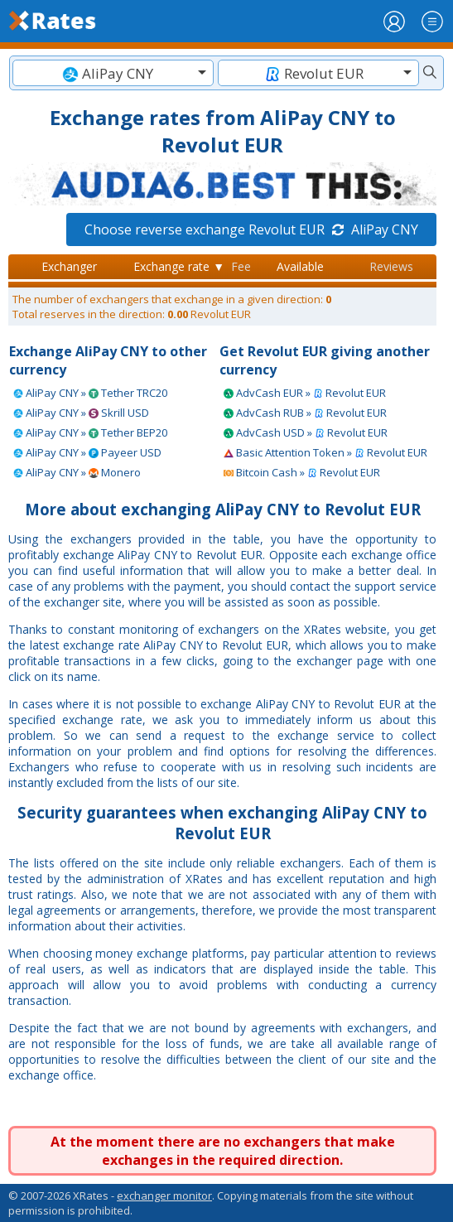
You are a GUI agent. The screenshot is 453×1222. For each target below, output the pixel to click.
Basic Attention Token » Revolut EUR (325, 452)
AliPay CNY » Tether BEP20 (90, 432)
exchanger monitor (164, 1195)
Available (300, 266)
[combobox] (113, 73)
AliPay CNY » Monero (77, 472)
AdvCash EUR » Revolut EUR (305, 392)
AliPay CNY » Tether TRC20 (90, 392)
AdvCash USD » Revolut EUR (306, 432)
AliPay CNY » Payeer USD (87, 452)
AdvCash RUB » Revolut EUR (305, 412)
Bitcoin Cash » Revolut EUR (302, 472)
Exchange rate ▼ (178, 266)
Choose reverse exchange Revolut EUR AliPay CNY (251, 229)
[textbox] (113, 73)
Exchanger (69, 266)
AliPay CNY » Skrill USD (81, 412)
